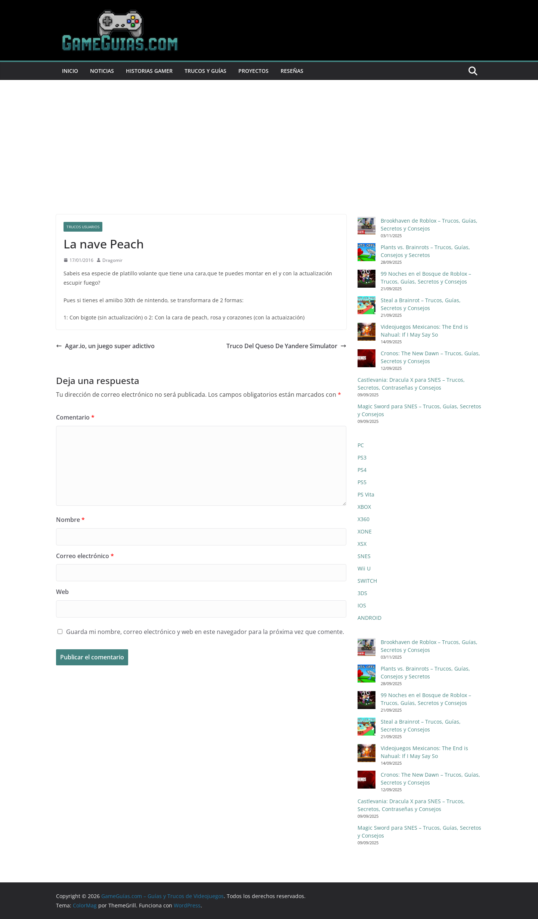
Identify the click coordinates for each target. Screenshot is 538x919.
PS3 (362, 457)
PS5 (362, 482)
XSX (362, 543)
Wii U (364, 568)
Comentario (75, 417)
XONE (365, 531)
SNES (364, 556)
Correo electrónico (85, 556)
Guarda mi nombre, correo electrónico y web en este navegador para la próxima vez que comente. (205, 632)
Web (62, 592)
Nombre (70, 520)
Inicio (70, 70)
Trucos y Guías (205, 70)
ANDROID (369, 617)
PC (361, 445)
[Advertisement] (269, 136)
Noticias (102, 70)
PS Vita (366, 494)
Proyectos (253, 70)
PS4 (362, 469)
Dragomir (112, 260)
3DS (362, 593)
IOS (362, 605)
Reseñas (292, 70)
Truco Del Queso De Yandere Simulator (286, 346)
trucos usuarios (83, 226)
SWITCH (367, 580)
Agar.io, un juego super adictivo (105, 346)
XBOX (364, 506)
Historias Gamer (149, 70)
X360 (364, 519)
